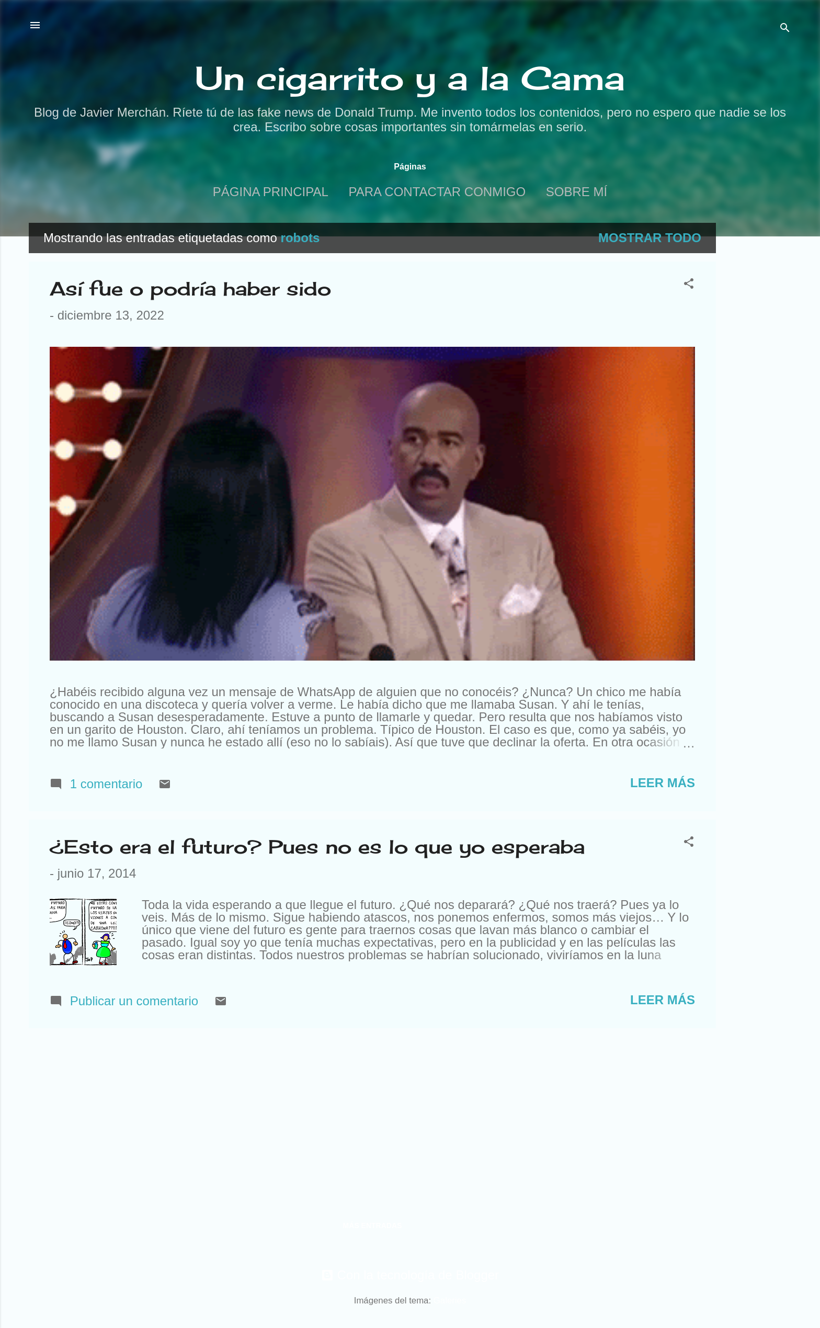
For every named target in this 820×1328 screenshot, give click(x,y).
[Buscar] (785, 28)
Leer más (662, 783)
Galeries (450, 1301)
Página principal (270, 192)
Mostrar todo (649, 238)
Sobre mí (576, 192)
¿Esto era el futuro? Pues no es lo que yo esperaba (317, 846)
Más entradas (372, 1225)
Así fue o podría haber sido (190, 288)
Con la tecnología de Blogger (410, 1275)
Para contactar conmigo (437, 192)
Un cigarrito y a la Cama (410, 78)
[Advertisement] (757, 380)
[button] (688, 284)
